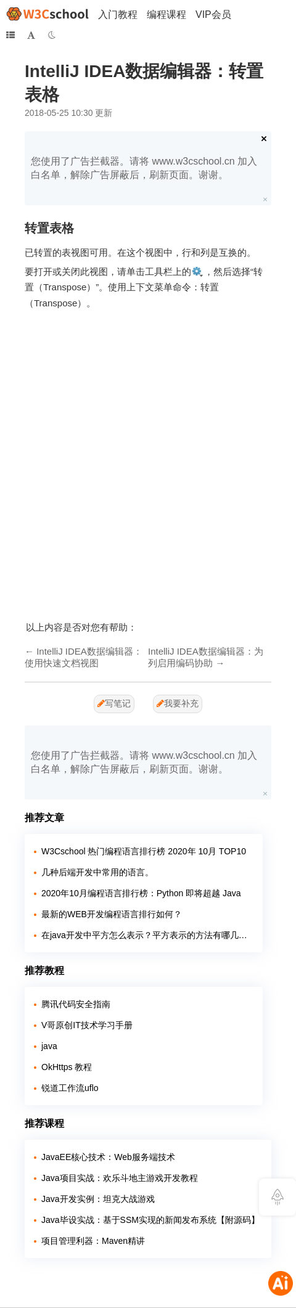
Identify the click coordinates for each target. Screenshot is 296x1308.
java (49, 1046)
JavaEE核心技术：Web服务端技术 (108, 1157)
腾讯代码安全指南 (75, 1004)
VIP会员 (213, 14)
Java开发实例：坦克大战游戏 (98, 1199)
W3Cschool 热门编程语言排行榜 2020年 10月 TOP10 (143, 851)
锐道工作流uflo (70, 1088)
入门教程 (118, 14)
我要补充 (178, 703)
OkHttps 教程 (66, 1067)
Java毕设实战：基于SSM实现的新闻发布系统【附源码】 (150, 1220)
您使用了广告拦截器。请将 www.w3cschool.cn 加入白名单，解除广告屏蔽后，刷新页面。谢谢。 (144, 168)
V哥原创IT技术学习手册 (87, 1025)
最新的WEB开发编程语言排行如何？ (111, 914)
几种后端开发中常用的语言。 (97, 872)
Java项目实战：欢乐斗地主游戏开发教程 (119, 1178)
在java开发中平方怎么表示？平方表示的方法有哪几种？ (147, 935)
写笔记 (114, 703)
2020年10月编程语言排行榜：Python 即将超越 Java (141, 893)
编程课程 (166, 14)
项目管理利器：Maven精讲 (93, 1241)
